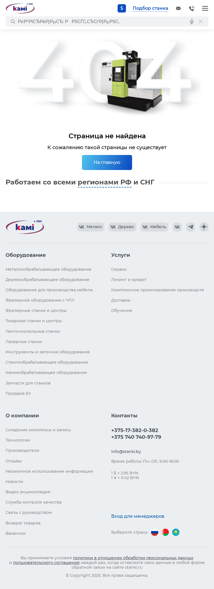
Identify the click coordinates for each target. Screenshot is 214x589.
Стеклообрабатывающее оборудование (47, 362)
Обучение (121, 310)
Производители (22, 450)
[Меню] (205, 8)
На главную (107, 162)
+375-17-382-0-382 (191, 8)
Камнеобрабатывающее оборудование (46, 372)
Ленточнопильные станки (33, 331)
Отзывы (14, 461)
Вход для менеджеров (137, 516)
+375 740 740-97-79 (136, 437)
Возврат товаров (23, 523)
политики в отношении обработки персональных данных (133, 557)
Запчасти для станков (28, 383)
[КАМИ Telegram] (190, 227)
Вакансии (16, 533)
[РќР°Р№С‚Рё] (12, 21)
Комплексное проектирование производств (157, 289)
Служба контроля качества (34, 502)
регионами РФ (105, 182)
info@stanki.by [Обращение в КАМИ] (126, 451)
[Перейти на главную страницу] (20, 8)
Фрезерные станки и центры (36, 310)
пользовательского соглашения (46, 562)
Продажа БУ (18, 393)
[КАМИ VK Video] (90, 227)
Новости (14, 481)
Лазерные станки (24, 341)
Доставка (120, 300)
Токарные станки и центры (34, 320)
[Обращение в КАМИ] (178, 8)
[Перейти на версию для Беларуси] (165, 532)
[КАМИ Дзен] (204, 227)
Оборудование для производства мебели (49, 289)
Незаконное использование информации (49, 471)
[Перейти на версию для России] (154, 532)
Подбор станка (150, 8)
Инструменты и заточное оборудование (48, 351)
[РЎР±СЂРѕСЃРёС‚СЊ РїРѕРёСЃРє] (200, 21)
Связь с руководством (29, 512)
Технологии (18, 440)
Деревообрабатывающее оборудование (47, 279)
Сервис (119, 269)
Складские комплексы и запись (38, 429)
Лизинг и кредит (129, 279)
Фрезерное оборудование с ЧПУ (40, 300)
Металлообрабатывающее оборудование (48, 269)
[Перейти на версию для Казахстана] (175, 532)
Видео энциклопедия (28, 491)
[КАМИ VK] (177, 227)
